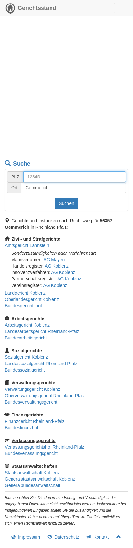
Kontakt (98, 537)
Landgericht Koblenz (25, 292)
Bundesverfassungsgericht (31, 453)
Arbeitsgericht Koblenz (27, 325)
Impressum (25, 537)
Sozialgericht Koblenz (26, 357)
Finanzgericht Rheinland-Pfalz (35, 421)
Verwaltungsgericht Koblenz (32, 389)
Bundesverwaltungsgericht (31, 402)
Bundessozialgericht (25, 369)
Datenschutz (63, 537)
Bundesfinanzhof (21, 427)
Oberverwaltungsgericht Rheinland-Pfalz (45, 395)
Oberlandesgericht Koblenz (32, 299)
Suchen (66, 203)
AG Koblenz (57, 266)
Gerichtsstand (30, 9)
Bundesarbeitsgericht (26, 337)
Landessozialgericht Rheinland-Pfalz (41, 363)
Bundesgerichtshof (23, 305)
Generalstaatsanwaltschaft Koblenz (40, 479)
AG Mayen (54, 259)
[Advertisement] (66, 89)
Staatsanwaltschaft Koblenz (32, 472)
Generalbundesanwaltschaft (32, 485)
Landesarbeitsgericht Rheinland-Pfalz (42, 331)
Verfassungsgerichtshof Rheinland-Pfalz (44, 447)
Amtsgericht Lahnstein (27, 245)
